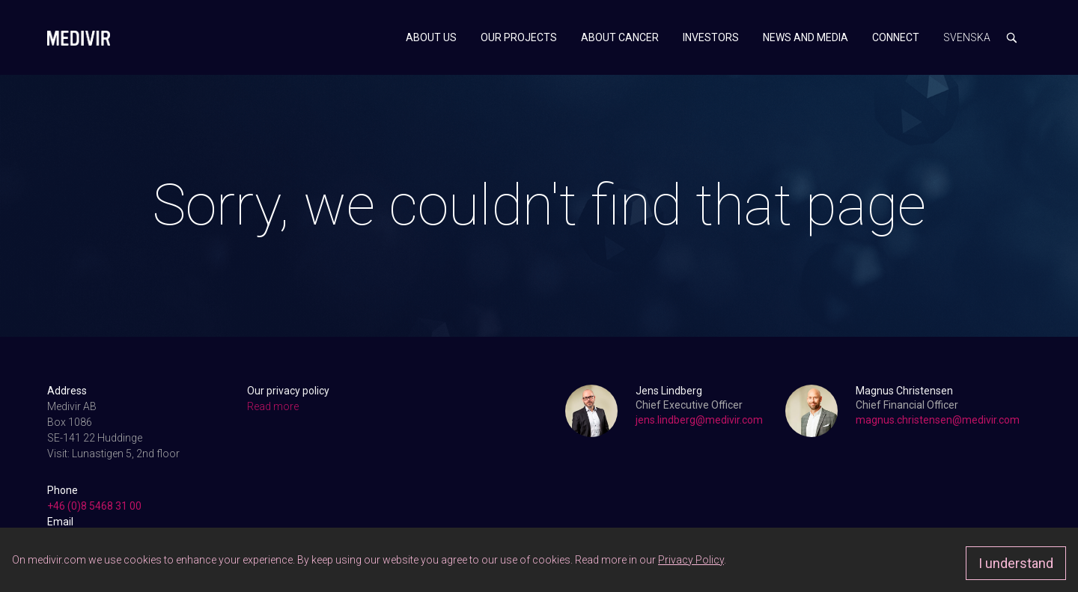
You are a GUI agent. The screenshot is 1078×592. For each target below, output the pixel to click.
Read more (273, 406)
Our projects (519, 37)
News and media (805, 37)
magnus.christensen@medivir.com (938, 420)
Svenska (966, 37)
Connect (895, 37)
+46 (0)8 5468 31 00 (94, 506)
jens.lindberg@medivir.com (699, 420)
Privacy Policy (691, 560)
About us (431, 37)
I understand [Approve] (1015, 563)
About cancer (620, 37)
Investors (711, 37)
